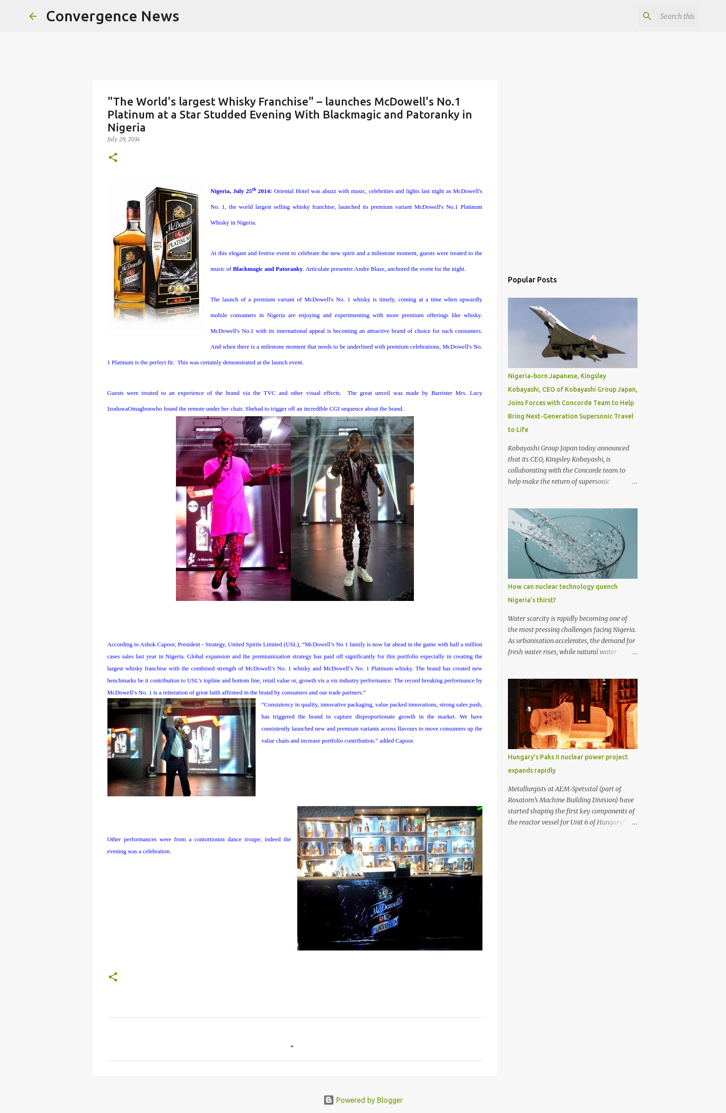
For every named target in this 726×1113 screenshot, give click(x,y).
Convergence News (112, 15)
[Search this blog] (650, 16)
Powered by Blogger (363, 1100)
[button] (113, 158)
